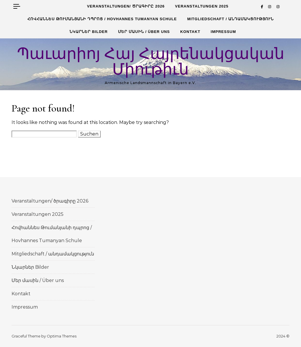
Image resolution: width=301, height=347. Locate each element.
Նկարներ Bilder (89, 31)
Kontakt (190, 31)
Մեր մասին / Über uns (144, 31)
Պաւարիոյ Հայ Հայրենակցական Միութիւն (150, 61)
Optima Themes (61, 336)
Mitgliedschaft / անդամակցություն (230, 19)
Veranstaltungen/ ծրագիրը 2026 (125, 6)
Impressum (223, 31)
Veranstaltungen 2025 (202, 6)
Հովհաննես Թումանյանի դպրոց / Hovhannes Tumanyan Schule (102, 19)
